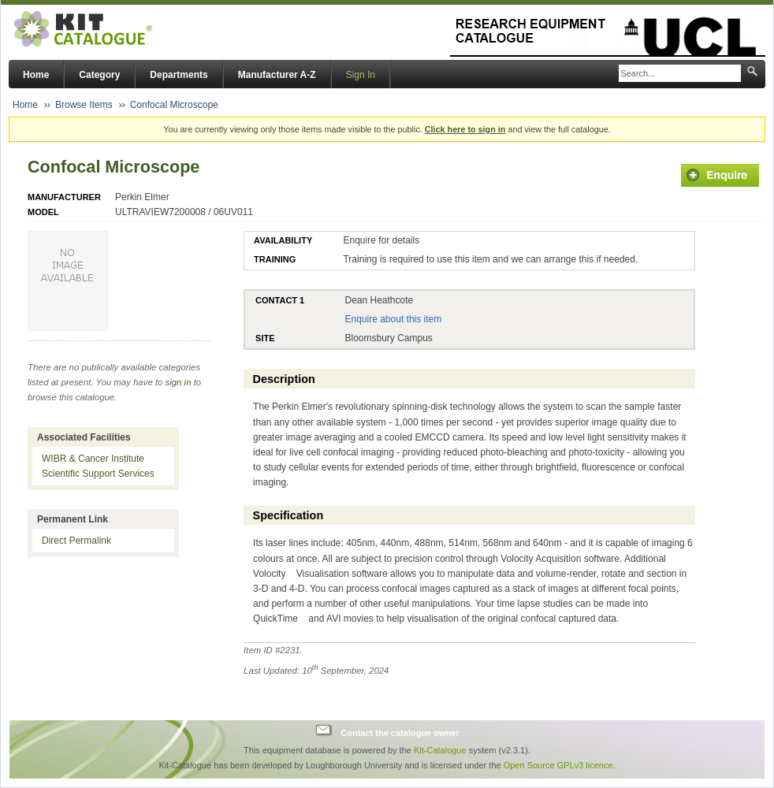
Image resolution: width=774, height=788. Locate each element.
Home (36, 74)
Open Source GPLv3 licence (558, 765)
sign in (179, 382)
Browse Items (84, 104)
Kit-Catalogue (440, 750)
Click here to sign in (465, 129)
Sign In (360, 74)
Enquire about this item (392, 319)
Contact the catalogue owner (399, 732)
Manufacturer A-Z (277, 74)
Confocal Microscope (174, 104)
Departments (178, 74)
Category (99, 74)
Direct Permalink (76, 540)
